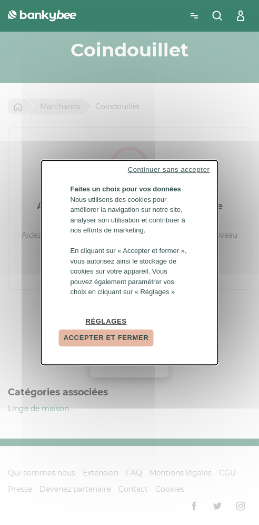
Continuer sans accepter (169, 169)
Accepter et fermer (106, 338)
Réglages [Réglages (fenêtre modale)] (105, 321)
